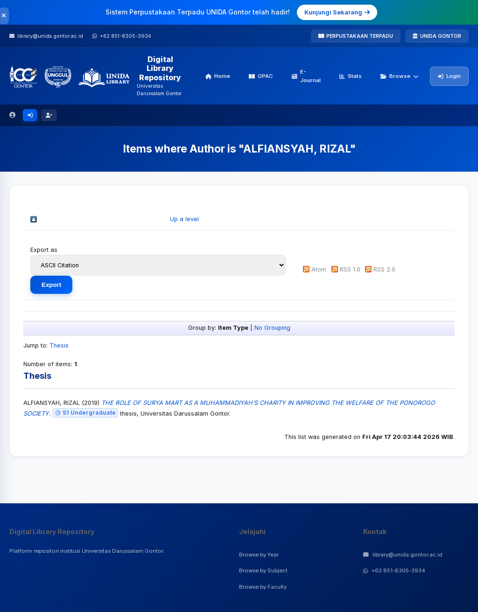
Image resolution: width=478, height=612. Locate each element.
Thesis (59, 345)
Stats (350, 76)
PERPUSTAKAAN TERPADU (355, 36)
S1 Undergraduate (85, 412)
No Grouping (272, 327)
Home (217, 76)
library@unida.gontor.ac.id (403, 554)
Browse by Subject (263, 570)
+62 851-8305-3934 (394, 570)
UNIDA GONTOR (437, 36)
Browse (399, 76)
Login (449, 76)
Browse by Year (259, 554)
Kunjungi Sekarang (337, 12)
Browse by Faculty (263, 587)
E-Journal (306, 76)
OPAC (261, 76)
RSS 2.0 (384, 269)
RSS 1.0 (350, 269)
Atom (318, 269)
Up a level (184, 219)
